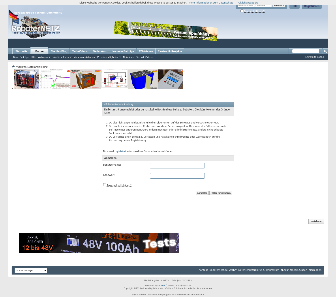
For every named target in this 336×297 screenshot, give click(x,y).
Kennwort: (109, 174)
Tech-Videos (80, 51)
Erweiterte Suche (314, 57)
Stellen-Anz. (100, 51)
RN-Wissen (146, 51)
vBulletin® (162, 285)
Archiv (233, 269)
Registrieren (311, 6)
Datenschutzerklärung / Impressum (258, 269)
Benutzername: (112, 164)
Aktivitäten (128, 57)
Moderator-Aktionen (84, 57)
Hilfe (294, 6)
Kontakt (203, 269)
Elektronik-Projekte (170, 51)
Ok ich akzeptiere (248, 2)
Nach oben (315, 269)
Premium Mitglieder (107, 57)
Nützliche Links (61, 57)
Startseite (21, 51)
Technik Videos (144, 57)
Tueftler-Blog (59, 51)
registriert (120, 151)
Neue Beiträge (21, 57)
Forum (39, 51)
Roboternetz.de (219, 269)
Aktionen (43, 57)
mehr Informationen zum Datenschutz (211, 2)
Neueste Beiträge (123, 51)
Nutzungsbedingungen (294, 269)
